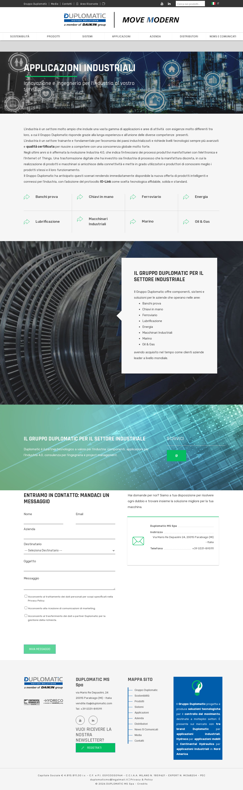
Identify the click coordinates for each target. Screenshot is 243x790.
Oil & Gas (202, 221)
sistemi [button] (87, 36)
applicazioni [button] (121, 36)
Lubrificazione (48, 221)
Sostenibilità (20, 36)
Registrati (91, 748)
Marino (148, 221)
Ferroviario (151, 197)
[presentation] (55, 633)
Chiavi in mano (101, 197)
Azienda (139, 718)
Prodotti (139, 701)
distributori (189, 36)
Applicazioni (142, 713)
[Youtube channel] (80, 720)
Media (54, 4)
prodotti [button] (53, 36)
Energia (201, 197)
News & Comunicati (146, 729)
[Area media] (104, 4)
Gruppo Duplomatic (35, 4)
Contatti (67, 4)
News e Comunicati (223, 36)
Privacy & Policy (141, 779)
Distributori (141, 724)
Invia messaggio (39, 649)
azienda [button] (155, 36)
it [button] (215, 3)
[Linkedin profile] (93, 720)
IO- (102, 182)
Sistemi (139, 707)
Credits (142, 783)
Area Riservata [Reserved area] (89, 4)
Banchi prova (47, 197)
